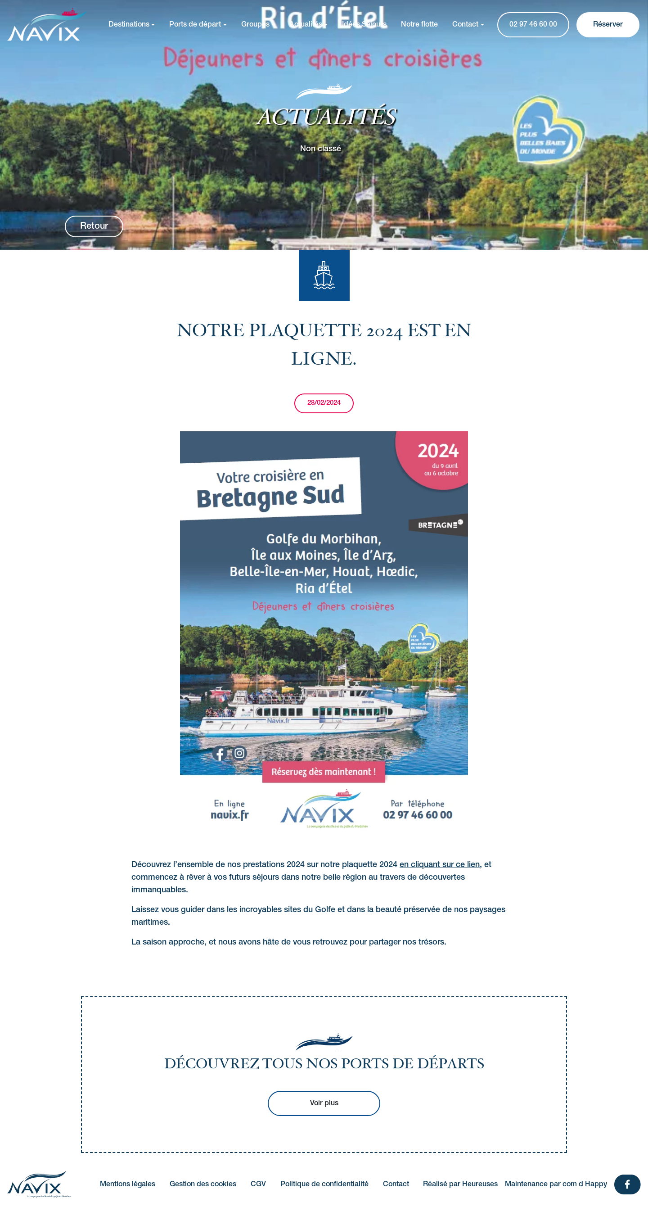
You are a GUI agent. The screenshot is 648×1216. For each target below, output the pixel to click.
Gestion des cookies (203, 1184)
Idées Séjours (364, 25)
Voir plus (324, 1103)
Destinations (128, 25)
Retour (94, 226)
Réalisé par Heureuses (460, 1184)
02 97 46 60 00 (533, 25)
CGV (258, 1184)
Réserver (608, 25)
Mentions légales (127, 1184)
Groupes (255, 25)
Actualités (305, 25)
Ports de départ (195, 25)
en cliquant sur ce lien (440, 864)
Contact (465, 25)
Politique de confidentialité (324, 1184)
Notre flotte (419, 25)
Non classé (320, 148)
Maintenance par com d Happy (556, 1184)
